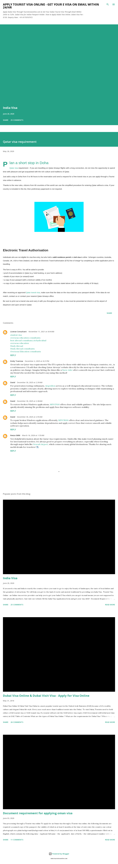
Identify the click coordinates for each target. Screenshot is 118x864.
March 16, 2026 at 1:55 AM (33, 435)
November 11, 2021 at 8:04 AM (41, 331)
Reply (13, 355)
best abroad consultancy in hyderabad (28, 340)
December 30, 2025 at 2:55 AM (29, 417)
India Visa (10, 108)
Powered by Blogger (59, 854)
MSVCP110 (55, 404)
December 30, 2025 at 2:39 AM (29, 382)
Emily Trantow (16, 361)
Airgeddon (50, 386)
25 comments (17, 120)
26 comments (17, 722)
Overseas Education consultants (25, 351)
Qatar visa (13, 168)
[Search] (107, 4)
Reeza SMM (15, 435)
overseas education (19, 343)
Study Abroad (16, 346)
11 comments (17, 840)
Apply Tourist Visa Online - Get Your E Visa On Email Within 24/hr (51, 5)
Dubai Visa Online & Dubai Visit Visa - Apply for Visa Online (46, 696)
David (12, 382)
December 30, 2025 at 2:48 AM (29, 401)
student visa (16, 335)
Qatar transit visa (33, 292)
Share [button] (5, 120)
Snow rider (67, 370)
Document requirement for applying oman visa (37, 813)
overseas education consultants (25, 338)
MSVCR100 (63, 420)
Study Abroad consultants (22, 348)
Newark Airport (40, 444)
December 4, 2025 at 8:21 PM (37, 361)
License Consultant (18, 331)
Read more (110, 604)
